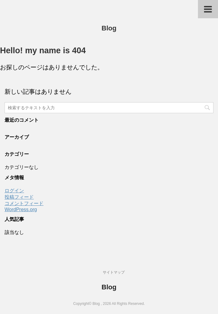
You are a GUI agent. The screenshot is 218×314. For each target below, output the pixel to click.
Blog (109, 28)
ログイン (14, 190)
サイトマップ (114, 272)
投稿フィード (19, 197)
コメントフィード (24, 203)
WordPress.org (21, 209)
